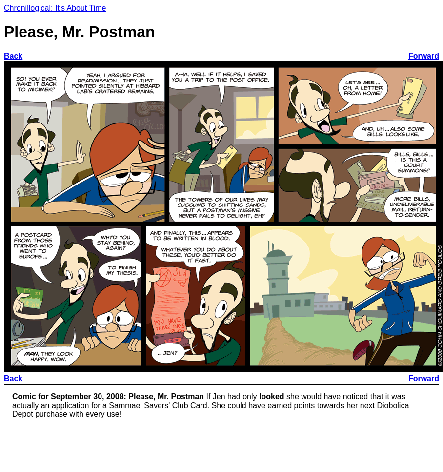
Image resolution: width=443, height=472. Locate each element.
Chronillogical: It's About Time (55, 8)
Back (13, 56)
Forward (423, 56)
